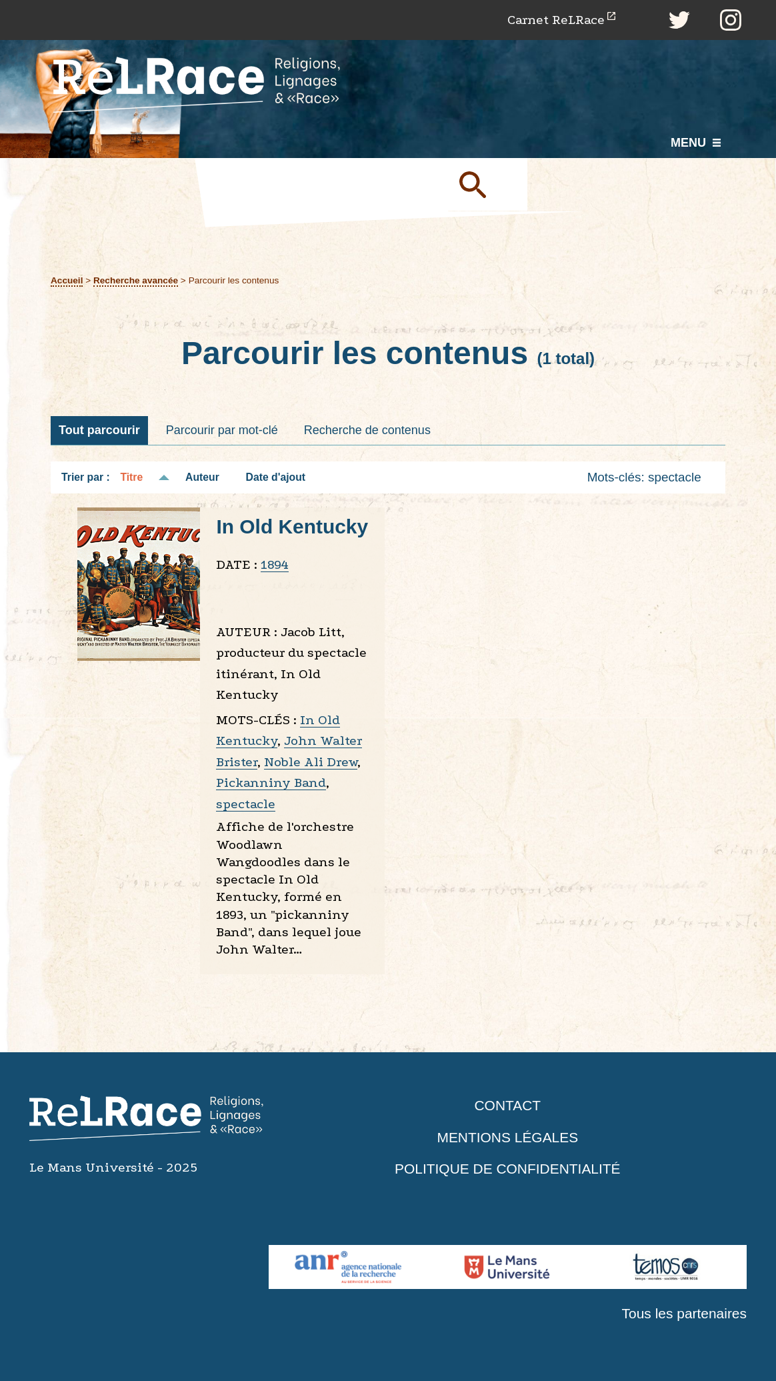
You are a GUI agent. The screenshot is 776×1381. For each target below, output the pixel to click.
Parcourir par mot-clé (222, 430)
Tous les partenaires (684, 1314)
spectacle (245, 804)
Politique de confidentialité (508, 1169)
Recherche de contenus (367, 430)
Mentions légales (507, 1137)
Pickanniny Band (271, 783)
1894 (275, 565)
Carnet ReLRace (556, 19)
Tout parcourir (99, 430)
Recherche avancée (135, 280)
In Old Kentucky (292, 526)
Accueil (67, 280)
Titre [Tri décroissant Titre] (131, 477)
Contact (507, 1106)
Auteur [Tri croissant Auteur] (202, 477)
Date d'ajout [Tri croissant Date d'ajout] (276, 477)
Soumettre (488, 184)
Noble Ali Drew (310, 762)
